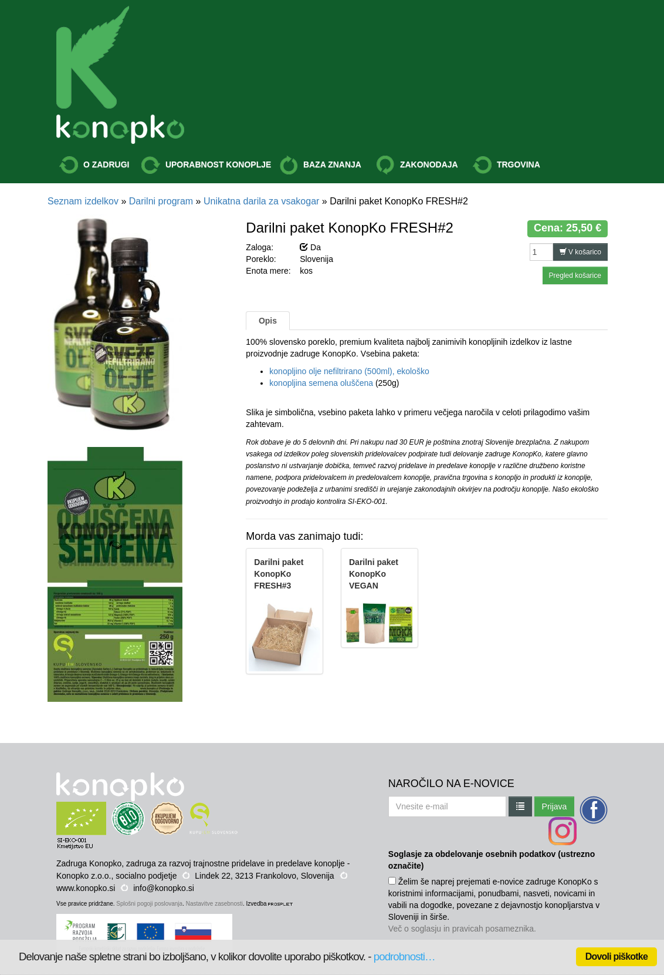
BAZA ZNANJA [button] (320, 165)
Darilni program (161, 201)
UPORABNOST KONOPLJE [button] (206, 165)
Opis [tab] (267, 320)
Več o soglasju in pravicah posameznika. (462, 928)
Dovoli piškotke (616, 956)
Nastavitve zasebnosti (214, 903)
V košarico (580, 252)
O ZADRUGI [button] (94, 165)
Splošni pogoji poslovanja (149, 903)
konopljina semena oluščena (321, 383)
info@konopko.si (163, 888)
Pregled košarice (575, 275)
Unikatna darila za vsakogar (261, 201)
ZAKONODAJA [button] (417, 165)
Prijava (554, 806)
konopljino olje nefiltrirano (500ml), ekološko (349, 371)
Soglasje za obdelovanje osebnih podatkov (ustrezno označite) (491, 859)
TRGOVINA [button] (506, 165)
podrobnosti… (404, 956)
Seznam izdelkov (83, 201)
